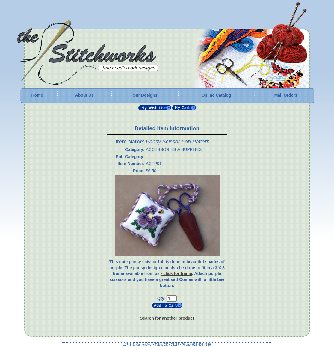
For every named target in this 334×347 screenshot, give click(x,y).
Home (37, 95)
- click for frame (176, 273)
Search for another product (167, 318)
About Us (84, 95)
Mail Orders (285, 95)
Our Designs (144, 95)
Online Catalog (216, 95)
